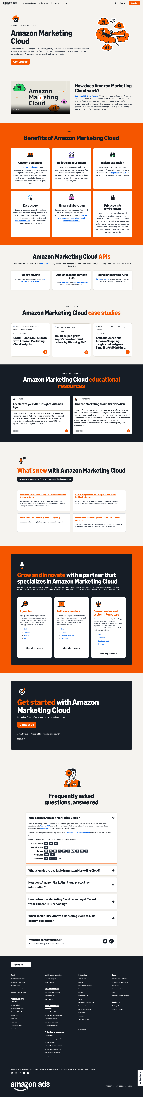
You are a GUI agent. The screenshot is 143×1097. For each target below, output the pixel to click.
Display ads (14, 1015)
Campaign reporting (51, 1018)
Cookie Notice (67, 1069)
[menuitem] (21, 1015)
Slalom (100, 634)
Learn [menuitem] (114, 975)
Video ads (14, 1018)
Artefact (27, 635)
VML (25, 638)
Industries (82, 975)
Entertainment (83, 989)
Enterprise (43, 3)
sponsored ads (45, 828)
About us (14, 1069)
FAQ (113, 992)
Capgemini (101, 644)
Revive (26, 629)
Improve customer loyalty (19, 992)
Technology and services (54, 1032)
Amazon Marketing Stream (53, 1015)
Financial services (83, 995)
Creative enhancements (52, 992)
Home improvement (84, 1009)
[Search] (115, 3)
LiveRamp (64, 638)
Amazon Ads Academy (119, 978)
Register (134, 3)
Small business (29, 3)
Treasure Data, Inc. (67, 635)
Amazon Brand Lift (51, 1012)
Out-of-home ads (16, 1025)
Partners (55, 3)
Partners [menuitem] (116, 1002)
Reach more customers (18, 982)
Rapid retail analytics (51, 1025)
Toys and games (83, 1019)
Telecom (81, 1016)
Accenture (101, 638)
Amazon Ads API (50, 1042)
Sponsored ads (15, 1005)
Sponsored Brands (16, 1012)
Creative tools (49, 999)
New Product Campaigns (52, 1052)
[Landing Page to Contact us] (20, 62)
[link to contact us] (26, 725)
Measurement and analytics (52, 1006)
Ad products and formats (17, 1000)
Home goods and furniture (86, 1006)
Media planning (49, 982)
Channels (82, 1029)
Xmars (63, 629)
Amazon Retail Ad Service (53, 1049)
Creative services (50, 995)
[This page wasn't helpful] (105, 941)
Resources (115, 985)
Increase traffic (15, 985)
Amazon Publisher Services (53, 1046)
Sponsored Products (17, 1008)
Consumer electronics (85, 985)
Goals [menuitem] (13, 975)
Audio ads (14, 1022)
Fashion (80, 992)
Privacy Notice (39, 1069)
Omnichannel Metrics (51, 1022)
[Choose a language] (21, 964)
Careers (93, 1069)
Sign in (122, 3)
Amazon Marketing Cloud (53, 1039)
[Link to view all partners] (34, 648)
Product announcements (120, 982)
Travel (80, 1023)
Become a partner (117, 1009)
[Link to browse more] (45, 479)
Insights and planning (53, 975)
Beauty (80, 982)
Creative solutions (52, 988)
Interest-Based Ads (53, 1069)
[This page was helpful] (111, 941)
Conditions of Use (25, 1069)
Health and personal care (86, 1002)
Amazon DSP (45, 826)
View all (13, 1029)
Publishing (81, 1012)
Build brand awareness (18, 978)
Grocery (80, 999)
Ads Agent (48, 1056)
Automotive (82, 978)
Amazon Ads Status (81, 1069)
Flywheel (27, 632)
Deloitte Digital (103, 641)
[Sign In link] (21, 739)
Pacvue (63, 632)
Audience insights (50, 978)
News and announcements (120, 995)
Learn (64, 3)
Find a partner (116, 1006)
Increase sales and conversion (20, 989)
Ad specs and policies (119, 989)
